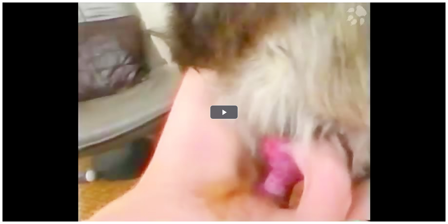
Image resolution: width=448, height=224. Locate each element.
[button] (224, 112)
